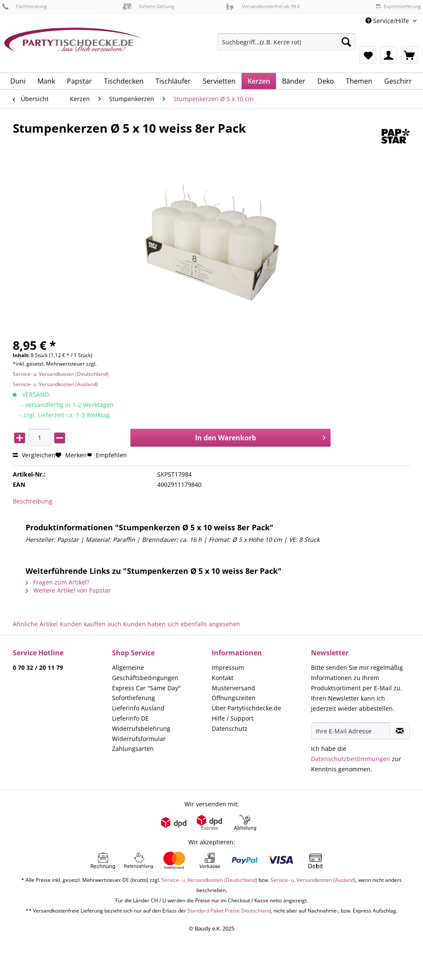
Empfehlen (107, 455)
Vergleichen (34, 455)
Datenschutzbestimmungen (350, 759)
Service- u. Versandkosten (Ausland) (55, 384)
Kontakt (222, 678)
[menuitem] (286, 45)
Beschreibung (32, 501)
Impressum (228, 667)
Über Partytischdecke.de (246, 708)
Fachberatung (24, 6)
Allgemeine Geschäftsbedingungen (145, 672)
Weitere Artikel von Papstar (68, 590)
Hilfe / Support (232, 718)
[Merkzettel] (367, 55)
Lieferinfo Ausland (138, 708)
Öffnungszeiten (234, 698)
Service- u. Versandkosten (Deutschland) (61, 374)
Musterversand (233, 688)
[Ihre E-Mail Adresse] (351, 730)
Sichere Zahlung (148, 6)
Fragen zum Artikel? (57, 582)
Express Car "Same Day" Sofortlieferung (146, 693)
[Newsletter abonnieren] (400, 730)
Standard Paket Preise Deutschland (229, 910)
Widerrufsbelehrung (141, 728)
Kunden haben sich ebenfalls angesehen (181, 624)
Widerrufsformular (139, 739)
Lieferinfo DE (130, 718)
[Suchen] (346, 41)
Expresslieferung (398, 6)
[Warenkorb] (409, 55)
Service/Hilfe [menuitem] (388, 21)
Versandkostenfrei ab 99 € (263, 6)
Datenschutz (229, 728)
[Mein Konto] (388, 55)
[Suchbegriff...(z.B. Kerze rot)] (286, 41)
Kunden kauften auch (90, 624)
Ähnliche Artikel (35, 624)
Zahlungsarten (133, 748)
